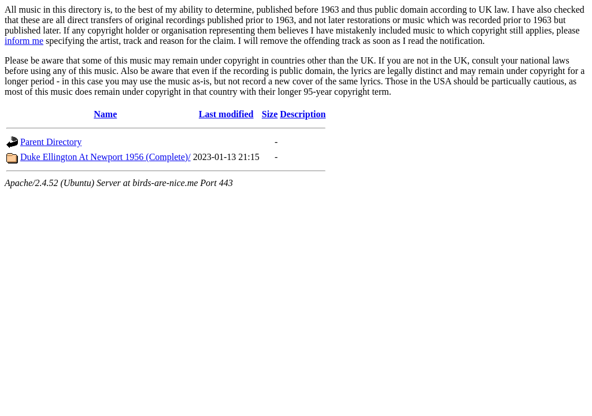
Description (302, 114)
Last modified (226, 114)
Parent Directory (51, 142)
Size (270, 114)
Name (105, 114)
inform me (24, 41)
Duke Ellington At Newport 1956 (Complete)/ (105, 157)
